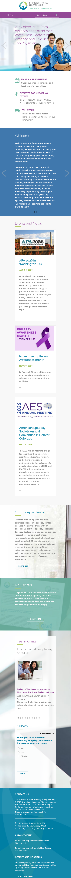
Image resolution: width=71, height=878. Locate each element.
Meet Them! (23, 566)
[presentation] (35, 763)
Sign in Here (35, 619)
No (21, 752)
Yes (21, 749)
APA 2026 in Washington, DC (30, 262)
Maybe (23, 756)
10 (39, 718)
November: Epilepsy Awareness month (33, 358)
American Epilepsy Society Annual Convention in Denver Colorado (34, 433)
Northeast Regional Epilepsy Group (35, 5)
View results (47, 733)
